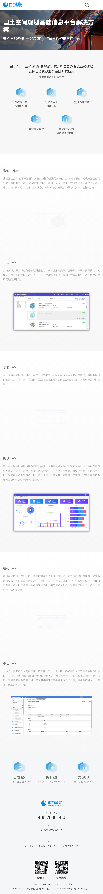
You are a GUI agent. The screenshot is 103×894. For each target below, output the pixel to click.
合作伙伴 (34, 884)
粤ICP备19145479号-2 (79, 889)
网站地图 (46, 884)
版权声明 (57, 884)
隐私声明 (68, 884)
